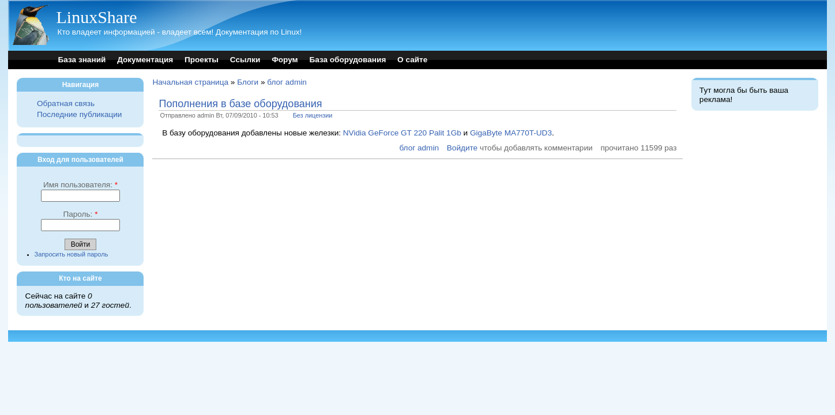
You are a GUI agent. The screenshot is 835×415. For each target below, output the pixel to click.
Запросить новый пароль (71, 254)
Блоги (247, 82)
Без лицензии (313, 115)
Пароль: (80, 214)
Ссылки (245, 59)
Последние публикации (79, 114)
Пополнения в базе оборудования (240, 104)
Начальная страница (190, 82)
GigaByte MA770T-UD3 (511, 133)
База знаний (82, 59)
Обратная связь (66, 103)
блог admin (287, 82)
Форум (285, 59)
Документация (145, 59)
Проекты (202, 59)
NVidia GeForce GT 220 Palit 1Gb (402, 133)
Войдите (462, 148)
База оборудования (347, 59)
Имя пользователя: (80, 184)
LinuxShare (96, 17)
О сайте (412, 59)
